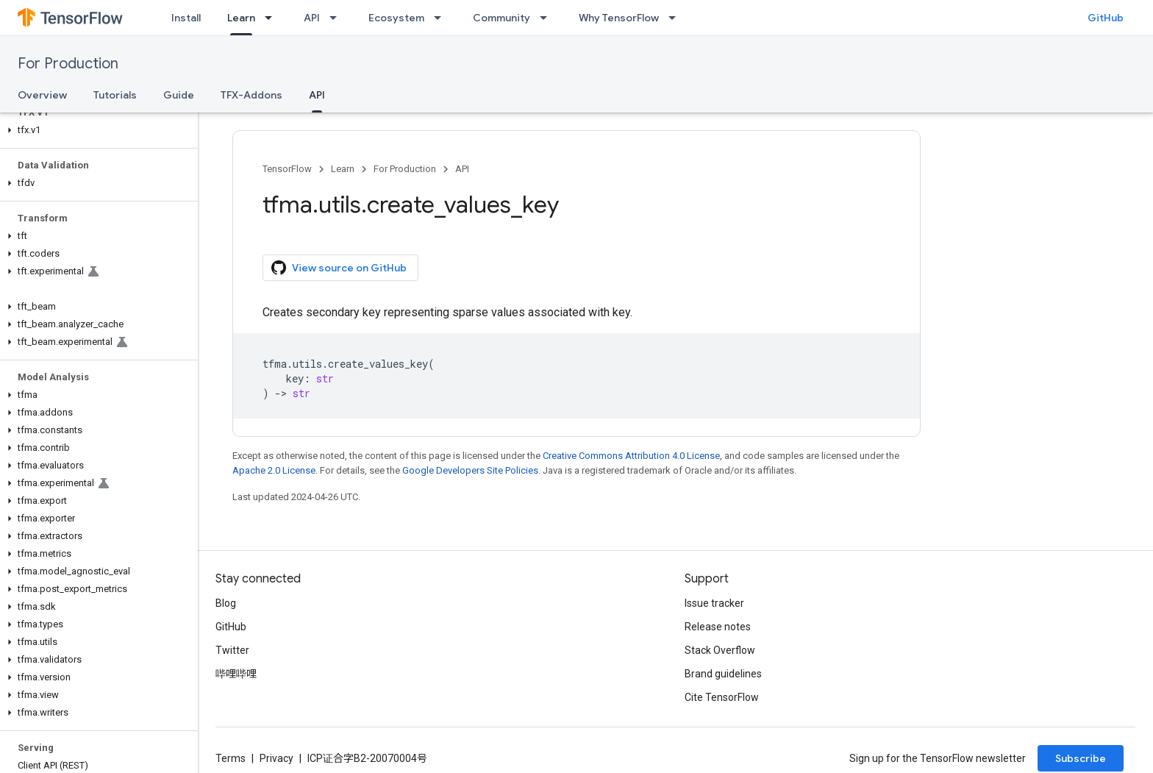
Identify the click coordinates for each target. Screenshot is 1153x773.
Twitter (232, 650)
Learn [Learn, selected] (241, 17)
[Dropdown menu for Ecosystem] (442, 17)
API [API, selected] (317, 94)
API (312, 17)
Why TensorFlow (619, 17)
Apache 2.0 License (273, 470)
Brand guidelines (723, 674)
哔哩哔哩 (236, 674)
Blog (225, 603)
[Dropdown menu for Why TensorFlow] (676, 17)
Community (501, 17)
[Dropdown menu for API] (337, 17)
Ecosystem (396, 17)
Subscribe (1080, 758)
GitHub (1106, 17)
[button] (96, 130)
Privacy (276, 758)
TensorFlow (287, 168)
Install (186, 17)
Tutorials (115, 94)
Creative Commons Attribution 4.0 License (631, 455)
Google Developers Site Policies (470, 470)
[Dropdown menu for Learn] (272, 17)
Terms (230, 758)
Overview (42, 94)
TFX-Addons (251, 94)
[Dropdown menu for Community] (547, 17)
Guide (178, 94)
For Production (68, 63)
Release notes (718, 627)
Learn (342, 168)
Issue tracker (714, 603)
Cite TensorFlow (722, 697)
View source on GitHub (339, 267)
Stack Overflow (720, 650)
